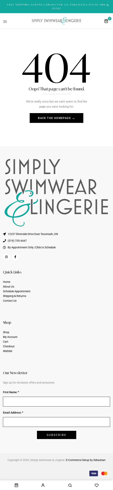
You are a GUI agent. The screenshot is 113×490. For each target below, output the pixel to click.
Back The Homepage (55, 118)
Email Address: (12, 412)
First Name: (10, 392)
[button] (106, 21)
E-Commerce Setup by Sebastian (86, 460)
